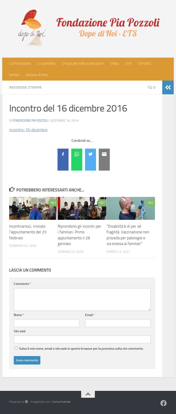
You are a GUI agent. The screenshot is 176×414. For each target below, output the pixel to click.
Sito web (20, 331)
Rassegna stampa (25, 87)
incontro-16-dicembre (28, 129)
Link (128, 63)
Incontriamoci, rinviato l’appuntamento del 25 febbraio (28, 232)
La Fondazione (20, 63)
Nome (19, 315)
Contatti (144, 63)
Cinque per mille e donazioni (83, 63)
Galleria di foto (37, 75)
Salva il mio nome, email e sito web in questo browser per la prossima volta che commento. (81, 349)
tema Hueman (62, 401)
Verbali (14, 75)
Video (114, 63)
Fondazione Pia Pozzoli (30, 121)
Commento (22, 284)
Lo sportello (46, 63)
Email (90, 315)
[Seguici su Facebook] (163, 403)
